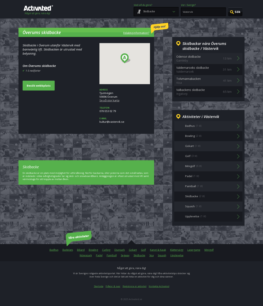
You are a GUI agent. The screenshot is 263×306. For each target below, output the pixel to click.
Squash (162, 255)
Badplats (67, 250)
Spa (151, 255)
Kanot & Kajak (158, 250)
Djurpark (119, 250)
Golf (143, 250)
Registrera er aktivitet (134, 286)
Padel (99, 255)
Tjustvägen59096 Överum (124, 95)
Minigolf (209, 250)
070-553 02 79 (124, 109)
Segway (125, 255)
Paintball (112, 255)
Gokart (133, 250)
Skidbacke (139, 255)
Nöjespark (86, 255)
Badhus (54, 250)
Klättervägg (176, 250)
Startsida (98, 286)
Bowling (93, 250)
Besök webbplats (39, 85)
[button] (126, 58)
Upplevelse (176, 255)
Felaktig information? (145, 29)
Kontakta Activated (159, 286)
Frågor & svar (113, 286)
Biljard (81, 250)
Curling (106, 250)
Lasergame (193, 250)
